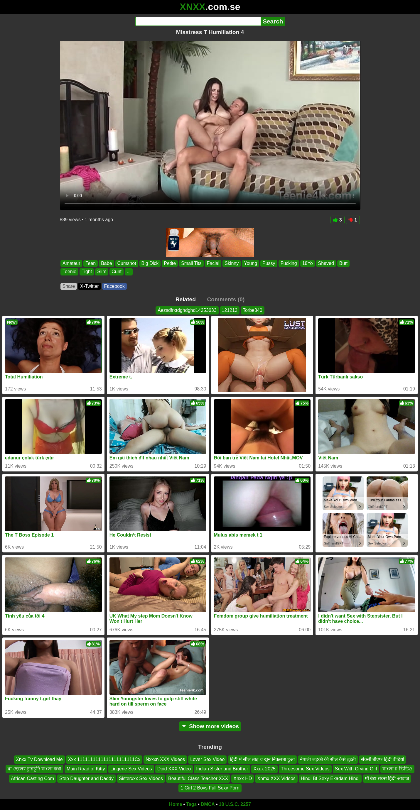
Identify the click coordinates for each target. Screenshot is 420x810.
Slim (101, 271)
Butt (343, 263)
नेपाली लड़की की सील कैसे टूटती (327, 759)
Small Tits (191, 263)
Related (186, 299)
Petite (170, 263)
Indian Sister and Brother (222, 768)
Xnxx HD (242, 778)
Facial (213, 263)
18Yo (307, 263)
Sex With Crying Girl (356, 768)
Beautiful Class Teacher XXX (198, 778)
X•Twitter (89, 286)
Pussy (268, 263)
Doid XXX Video (174, 768)
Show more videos (210, 726)
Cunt (117, 271)
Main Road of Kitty (86, 768)
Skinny (232, 263)
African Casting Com (32, 778)
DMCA (208, 804)
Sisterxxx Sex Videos (141, 778)
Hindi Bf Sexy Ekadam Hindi (330, 778)
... (129, 271)
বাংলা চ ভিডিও (397, 768)
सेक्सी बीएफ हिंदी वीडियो (382, 759)
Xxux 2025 (264, 768)
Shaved (326, 263)
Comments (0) (225, 299)
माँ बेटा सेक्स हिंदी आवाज (387, 778)
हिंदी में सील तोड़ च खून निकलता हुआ (262, 759)
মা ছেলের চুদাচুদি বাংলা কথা (34, 768)
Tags (191, 804)
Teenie (69, 271)
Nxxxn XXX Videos (165, 759)
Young (250, 263)
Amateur (71, 263)
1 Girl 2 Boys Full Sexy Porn (210, 787)
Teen (90, 263)
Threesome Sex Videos (305, 768)
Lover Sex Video (207, 759)
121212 (229, 310)
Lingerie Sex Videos (131, 768)
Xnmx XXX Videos (276, 778)
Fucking (288, 263)
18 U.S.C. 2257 (235, 804)
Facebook (114, 286)
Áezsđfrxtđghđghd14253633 (187, 310)
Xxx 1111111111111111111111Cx (104, 759)
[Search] (198, 21)
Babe (106, 263)
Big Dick (149, 263)
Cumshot (126, 263)
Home (175, 804)
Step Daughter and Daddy (86, 778)
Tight (87, 271)
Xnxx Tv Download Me (39, 759)
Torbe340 (252, 310)
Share (69, 286)
